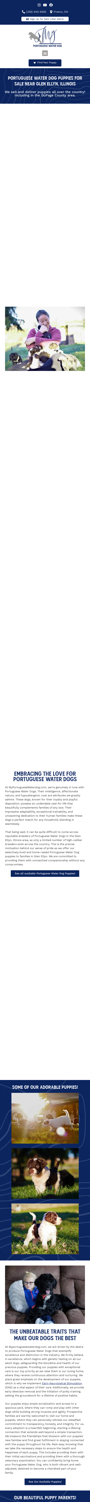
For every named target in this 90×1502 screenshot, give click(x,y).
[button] (45, 53)
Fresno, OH (61, 11)
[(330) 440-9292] (23, 11)
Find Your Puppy (46, 62)
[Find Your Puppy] (35, 63)
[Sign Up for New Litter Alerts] (27, 19)
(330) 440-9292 (36, 11)
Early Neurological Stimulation (62, 1383)
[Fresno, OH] (51, 11)
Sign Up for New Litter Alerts (47, 19)
